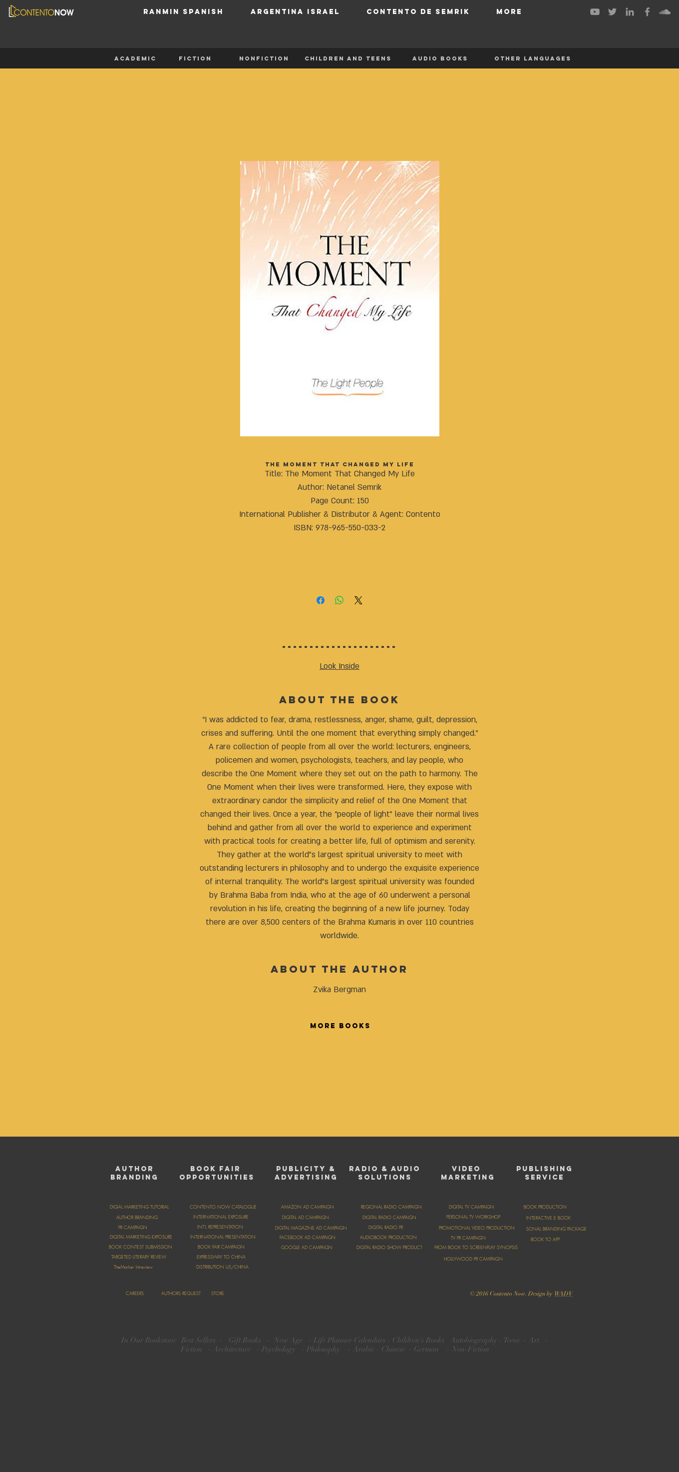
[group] (339, 1085)
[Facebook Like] (378, 1293)
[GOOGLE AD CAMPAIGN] (306, 1248)
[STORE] (217, 1294)
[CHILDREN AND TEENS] (348, 58)
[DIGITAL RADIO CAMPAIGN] (389, 1218)
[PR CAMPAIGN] (133, 1228)
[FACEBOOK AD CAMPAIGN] (307, 1238)
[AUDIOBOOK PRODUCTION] (388, 1238)
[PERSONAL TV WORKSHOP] (473, 1217)
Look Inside (339, 666)
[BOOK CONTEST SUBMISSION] (140, 1247)
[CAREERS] (134, 1294)
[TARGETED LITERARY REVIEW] (138, 1257)
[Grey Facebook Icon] (647, 11)
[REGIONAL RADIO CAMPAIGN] (391, 1207)
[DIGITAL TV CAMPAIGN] (471, 1207)
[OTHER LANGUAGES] (532, 58)
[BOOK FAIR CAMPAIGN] (221, 1247)
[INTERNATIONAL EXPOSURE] (221, 1217)
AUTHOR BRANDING (134, 1173)
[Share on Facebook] (321, 600)
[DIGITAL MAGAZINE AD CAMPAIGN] (311, 1228)
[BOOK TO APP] (545, 1240)
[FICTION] (195, 58)
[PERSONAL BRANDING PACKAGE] (553, 1229)
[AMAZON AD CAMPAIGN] (307, 1207)
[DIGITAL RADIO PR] (385, 1228)
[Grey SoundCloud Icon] (665, 11)
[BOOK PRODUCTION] (545, 1207)
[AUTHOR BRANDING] (136, 1218)
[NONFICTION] (264, 58)
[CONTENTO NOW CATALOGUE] (223, 1207)
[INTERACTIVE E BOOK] (548, 1218)
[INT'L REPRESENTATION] (220, 1227)
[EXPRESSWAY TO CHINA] (221, 1257)
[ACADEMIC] (135, 58)
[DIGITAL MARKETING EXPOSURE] (140, 1237)
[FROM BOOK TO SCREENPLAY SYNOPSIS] (476, 1248)
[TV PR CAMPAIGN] (468, 1238)
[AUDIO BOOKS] (439, 58)
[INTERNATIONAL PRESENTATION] (222, 1237)
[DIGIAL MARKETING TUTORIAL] (139, 1207)
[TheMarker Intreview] (133, 1267)
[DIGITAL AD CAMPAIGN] (306, 1218)
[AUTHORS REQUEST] (181, 1294)
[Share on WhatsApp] (339, 600)
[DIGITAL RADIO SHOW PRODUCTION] (393, 1248)
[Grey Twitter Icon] (612, 11)
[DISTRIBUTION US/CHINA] (222, 1267)
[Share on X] (358, 600)
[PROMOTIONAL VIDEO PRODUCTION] (476, 1228)
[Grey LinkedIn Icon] (630, 11)
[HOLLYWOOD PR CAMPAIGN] (473, 1259)
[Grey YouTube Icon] (595, 11)
